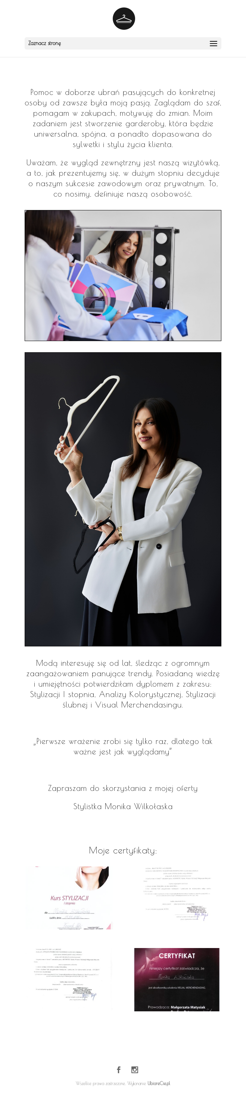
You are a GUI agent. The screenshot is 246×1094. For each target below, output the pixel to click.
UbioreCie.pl (158, 1083)
